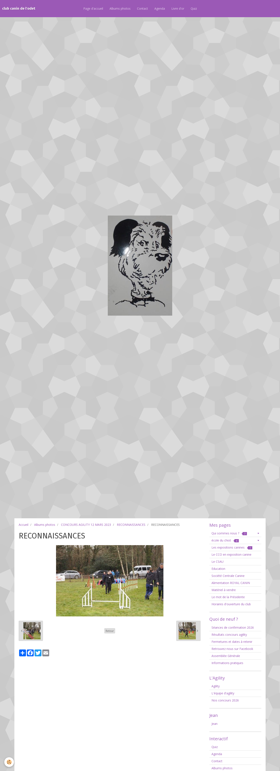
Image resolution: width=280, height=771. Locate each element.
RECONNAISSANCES (131, 525)
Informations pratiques (227, 663)
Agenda (159, 8)
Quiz (194, 8)
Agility (216, 686)
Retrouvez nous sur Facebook (232, 649)
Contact (142, 8)
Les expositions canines (232, 547)
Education (218, 569)
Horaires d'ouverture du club (231, 604)
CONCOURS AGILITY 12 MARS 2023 (86, 525)
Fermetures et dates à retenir (232, 642)
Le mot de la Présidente (228, 597)
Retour (110, 631)
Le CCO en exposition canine (231, 554)
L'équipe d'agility (223, 693)
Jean (215, 724)
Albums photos (120, 8)
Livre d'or (177, 8)
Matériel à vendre (224, 590)
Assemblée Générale (226, 656)
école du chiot (225, 540)
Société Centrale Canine (228, 576)
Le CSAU (218, 562)
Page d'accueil (93, 8)
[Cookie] (9, 762)
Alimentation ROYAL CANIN (231, 583)
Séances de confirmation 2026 (233, 627)
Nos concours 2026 (225, 700)
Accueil (23, 525)
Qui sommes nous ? (229, 533)
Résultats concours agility (229, 635)
